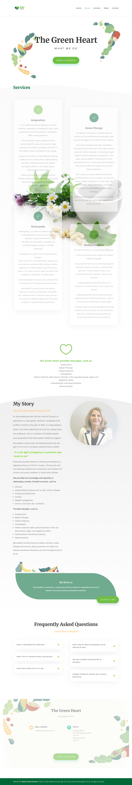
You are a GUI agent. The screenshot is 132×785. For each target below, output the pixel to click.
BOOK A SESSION (66, 60)
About (87, 8)
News (106, 8)
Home (78, 8)
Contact (115, 8)
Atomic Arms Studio (30, 781)
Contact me (108, 600)
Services (96, 8)
